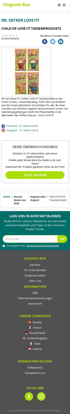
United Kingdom (35, 338)
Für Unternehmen (35, 270)
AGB (35, 293)
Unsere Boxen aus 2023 (20, 200)
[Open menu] (64, 5)
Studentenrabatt (35, 275)
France (35, 327)
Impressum (35, 303)
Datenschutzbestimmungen (42, 245)
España (35, 322)
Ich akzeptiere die (31, 245)
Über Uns (35, 281)
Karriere (35, 265)
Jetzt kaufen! (35, 175)
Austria (35, 349)
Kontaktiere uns (35, 373)
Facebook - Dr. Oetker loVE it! (22, 125)
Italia (35, 343)
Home (6, 196)
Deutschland (35, 333)
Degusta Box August (38, 198)
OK (62, 239)
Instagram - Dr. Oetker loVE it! (22, 130)
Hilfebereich (35, 367)
